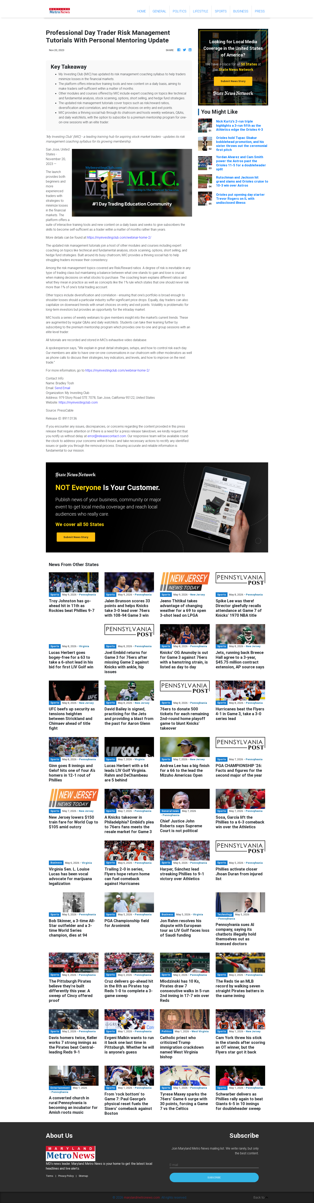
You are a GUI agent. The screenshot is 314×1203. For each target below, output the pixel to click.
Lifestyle (200, 11)
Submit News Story (233, 81)
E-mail (174, 1165)
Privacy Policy (66, 1176)
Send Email (62, 388)
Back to (261, 1197)
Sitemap (83, 1176)
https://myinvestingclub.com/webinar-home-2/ (119, 237)
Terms (49, 1176)
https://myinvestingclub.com (78, 402)
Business (240, 11)
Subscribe (214, 1177)
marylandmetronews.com (142, 1197)
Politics (179, 11)
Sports (221, 11)
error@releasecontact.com (107, 436)
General (159, 11)
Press (260, 11)
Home (143, 11)
